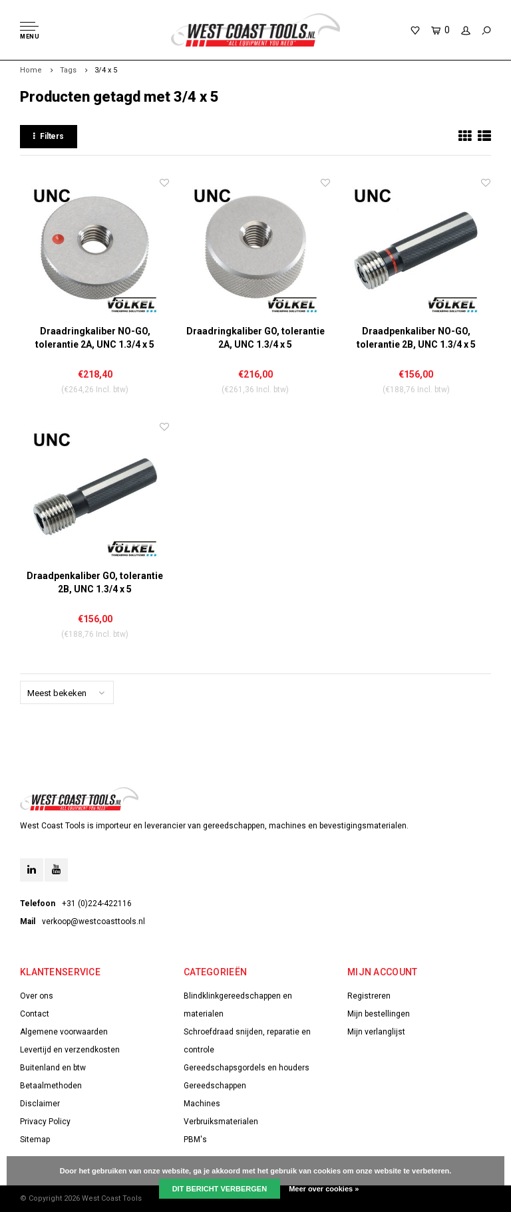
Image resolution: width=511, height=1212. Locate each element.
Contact (34, 1014)
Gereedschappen (215, 1085)
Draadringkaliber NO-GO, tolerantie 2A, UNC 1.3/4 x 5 (94, 338)
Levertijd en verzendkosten (70, 1049)
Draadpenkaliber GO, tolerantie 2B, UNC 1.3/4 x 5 (95, 582)
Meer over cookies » (324, 1189)
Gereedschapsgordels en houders (246, 1067)
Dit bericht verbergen (219, 1189)
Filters (48, 136)
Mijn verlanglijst (376, 1031)
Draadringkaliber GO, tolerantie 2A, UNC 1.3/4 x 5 (255, 338)
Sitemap (35, 1139)
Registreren (369, 996)
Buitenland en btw (53, 1067)
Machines (202, 1103)
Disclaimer (40, 1103)
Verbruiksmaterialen (221, 1121)
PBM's (195, 1139)
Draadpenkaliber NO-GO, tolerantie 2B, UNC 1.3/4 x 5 (416, 338)
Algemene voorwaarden (64, 1031)
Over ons (36, 996)
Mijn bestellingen (378, 1014)
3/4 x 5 (105, 70)
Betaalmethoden (51, 1085)
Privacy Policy (45, 1121)
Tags (68, 70)
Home (31, 70)
